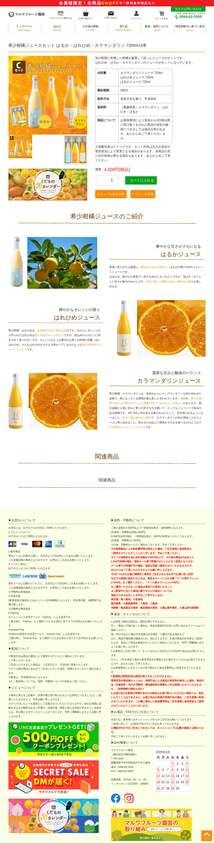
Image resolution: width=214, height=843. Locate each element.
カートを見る (161, 15)
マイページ (136, 15)
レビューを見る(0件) (111, 194)
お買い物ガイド (86, 15)
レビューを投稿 (142, 194)
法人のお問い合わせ (188, 9)
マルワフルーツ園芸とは (60, 15)
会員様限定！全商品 (107, 3)
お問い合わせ (111, 15)
